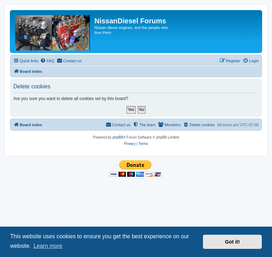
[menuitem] (47, 61)
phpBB (117, 137)
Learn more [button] (47, 246)
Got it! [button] (232, 242)
